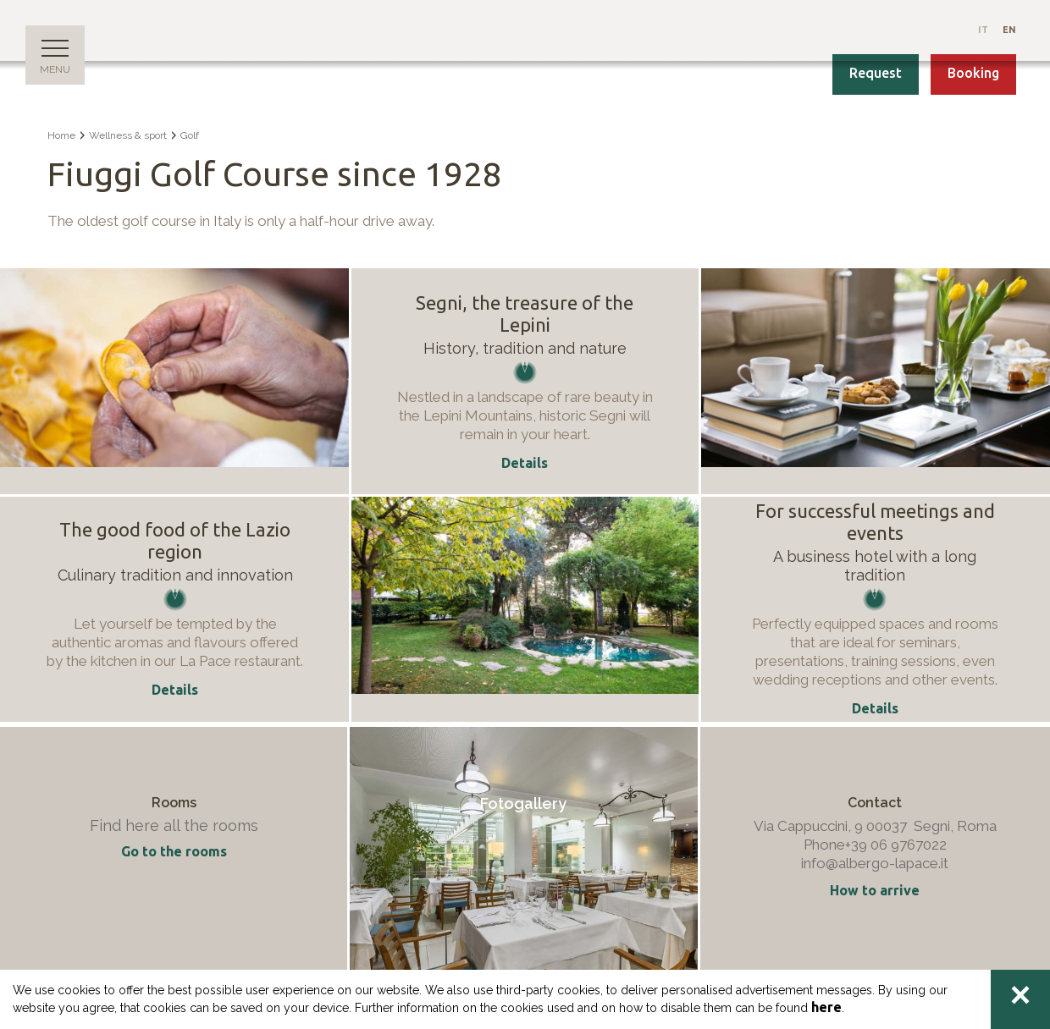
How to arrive (875, 890)
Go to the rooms (174, 851)
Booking (973, 72)
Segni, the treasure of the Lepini (524, 313)
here (826, 1007)
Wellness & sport (128, 135)
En (1009, 30)
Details (175, 689)
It (984, 30)
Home (61, 135)
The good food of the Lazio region (174, 540)
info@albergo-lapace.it (874, 863)
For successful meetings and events (875, 521)
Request (875, 72)
